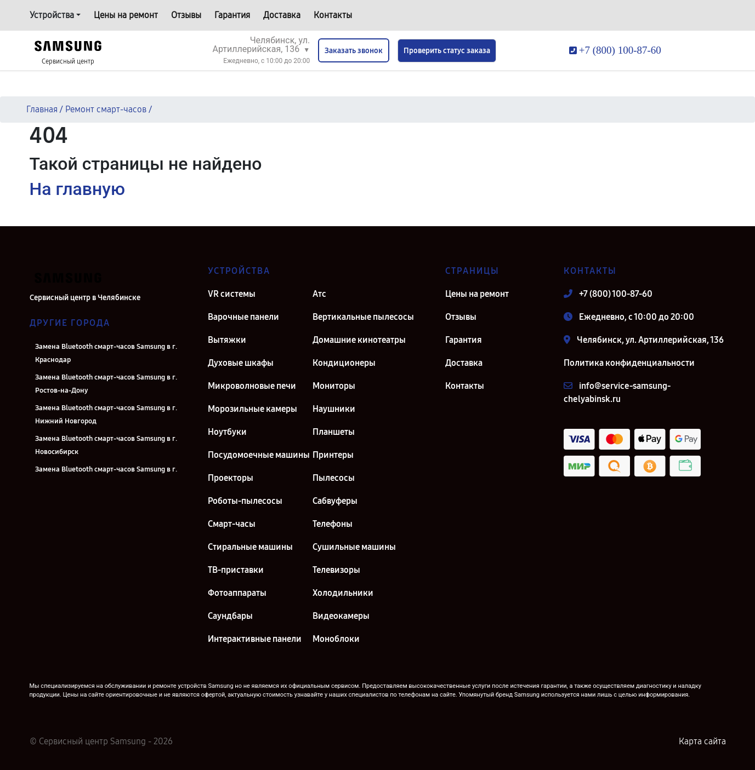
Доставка (281, 15)
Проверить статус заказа (447, 50)
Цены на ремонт (126, 15)
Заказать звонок (354, 50)
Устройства (52, 15)
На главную (77, 189)
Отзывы (186, 15)
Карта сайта (702, 741)
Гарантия (232, 15)
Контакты (333, 15)
